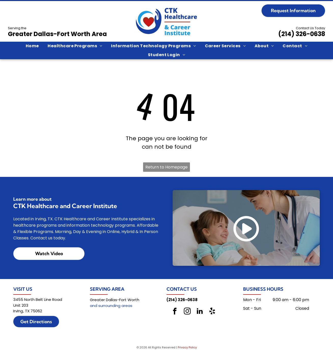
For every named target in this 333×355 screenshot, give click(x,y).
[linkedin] (199, 312)
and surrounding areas (111, 305)
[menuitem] (32, 46)
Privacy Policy (187, 347)
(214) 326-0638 (301, 34)
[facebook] (174, 312)
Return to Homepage (166, 167)
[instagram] (187, 312)
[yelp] (212, 312)
